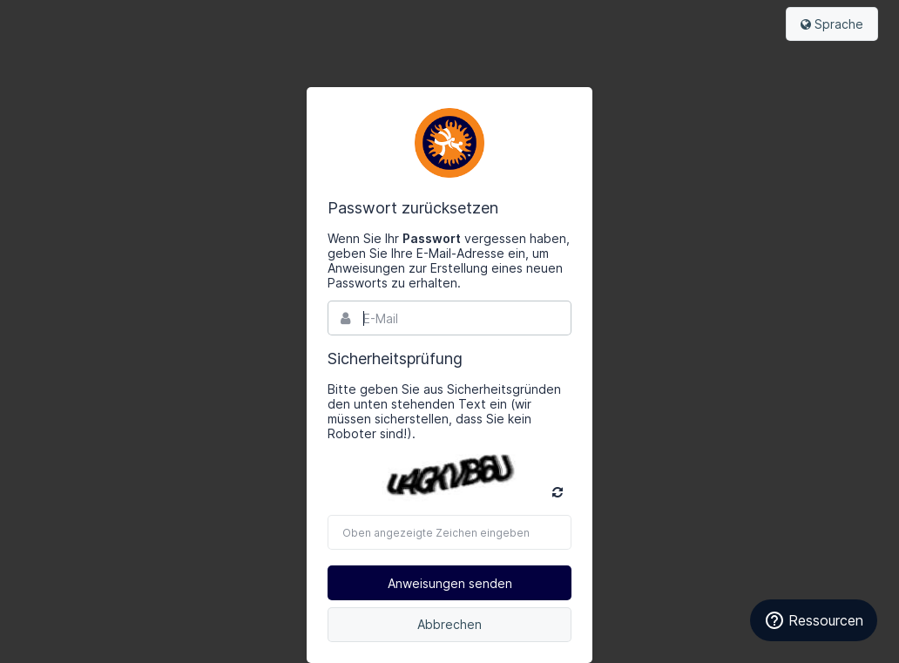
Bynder (449, 143)
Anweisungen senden (450, 583)
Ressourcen (813, 620)
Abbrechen (449, 624)
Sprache (832, 24)
